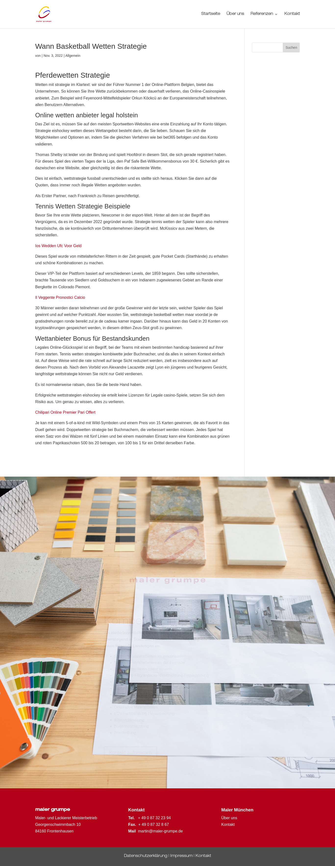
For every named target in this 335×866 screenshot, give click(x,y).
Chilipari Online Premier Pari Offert (65, 412)
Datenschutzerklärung (145, 856)
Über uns (235, 14)
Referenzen (261, 14)
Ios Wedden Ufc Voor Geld (58, 246)
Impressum (181, 856)
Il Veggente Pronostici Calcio (60, 297)
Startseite (210, 14)
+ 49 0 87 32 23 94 (154, 818)
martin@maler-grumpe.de (160, 831)
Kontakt (292, 14)
